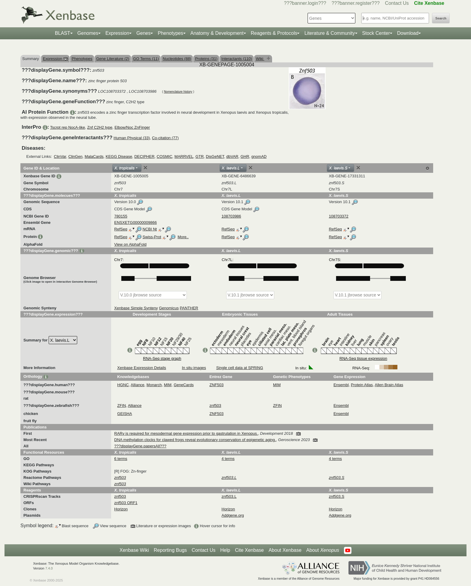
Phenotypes (170, 33)
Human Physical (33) (132, 138)
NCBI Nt (150, 229)
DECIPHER (144, 156)
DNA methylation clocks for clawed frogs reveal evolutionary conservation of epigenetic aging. (195, 439)
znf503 (215, 405)
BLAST (62, 33)
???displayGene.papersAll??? (140, 446)
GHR (245, 156)
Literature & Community (329, 33)
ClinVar (60, 156)
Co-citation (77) (165, 138)
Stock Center (376, 33)
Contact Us (397, 3)
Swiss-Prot (152, 237)
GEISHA (124, 413)
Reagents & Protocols (274, 33)
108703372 (338, 216)
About (322, 550)
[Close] (145, 167)
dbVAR (232, 156)
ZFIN (121, 405)
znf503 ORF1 (125, 502)
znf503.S (336, 496)
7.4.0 (49, 568)
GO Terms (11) (146, 58)
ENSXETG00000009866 (135, 222)
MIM (168, 385)
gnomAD (259, 156)
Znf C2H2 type (99, 127)
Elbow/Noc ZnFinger (132, 127)
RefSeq (120, 229)
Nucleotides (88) (177, 58)
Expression (117, 33)
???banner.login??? (305, 3)
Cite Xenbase (249, 550)
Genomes (87, 33)
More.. (183, 237)
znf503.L (229, 496)
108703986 (231, 216)
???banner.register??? (356, 3)
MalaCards (94, 156)
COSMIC (164, 156)
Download (407, 33)
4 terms (228, 458)
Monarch (154, 385)
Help (225, 550)
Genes (143, 33)
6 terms (120, 458)
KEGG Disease (119, 156)
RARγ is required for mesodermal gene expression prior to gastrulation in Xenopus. (186, 433)
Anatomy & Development (217, 33)
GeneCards (183, 385)
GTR (200, 156)
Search (440, 18)
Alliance (137, 385)
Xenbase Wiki (134, 550)
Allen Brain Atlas (389, 385)
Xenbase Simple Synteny (136, 308)
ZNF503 (216, 385)
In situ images (194, 367)
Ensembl (341, 385)
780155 (120, 216)
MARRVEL (184, 156)
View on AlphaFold (130, 244)
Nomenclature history (178, 91)
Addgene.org (233, 515)
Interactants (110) (236, 58)
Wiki (260, 58)
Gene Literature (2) (112, 58)
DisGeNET (215, 156)
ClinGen (75, 156)
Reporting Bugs (170, 550)
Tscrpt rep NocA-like (67, 127)
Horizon (121, 509)
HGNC (123, 385)
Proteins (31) (206, 58)
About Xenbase (285, 550)
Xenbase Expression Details (141, 367)
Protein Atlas (362, 385)
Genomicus (169, 308)
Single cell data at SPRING (239, 367)
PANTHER (189, 308)
